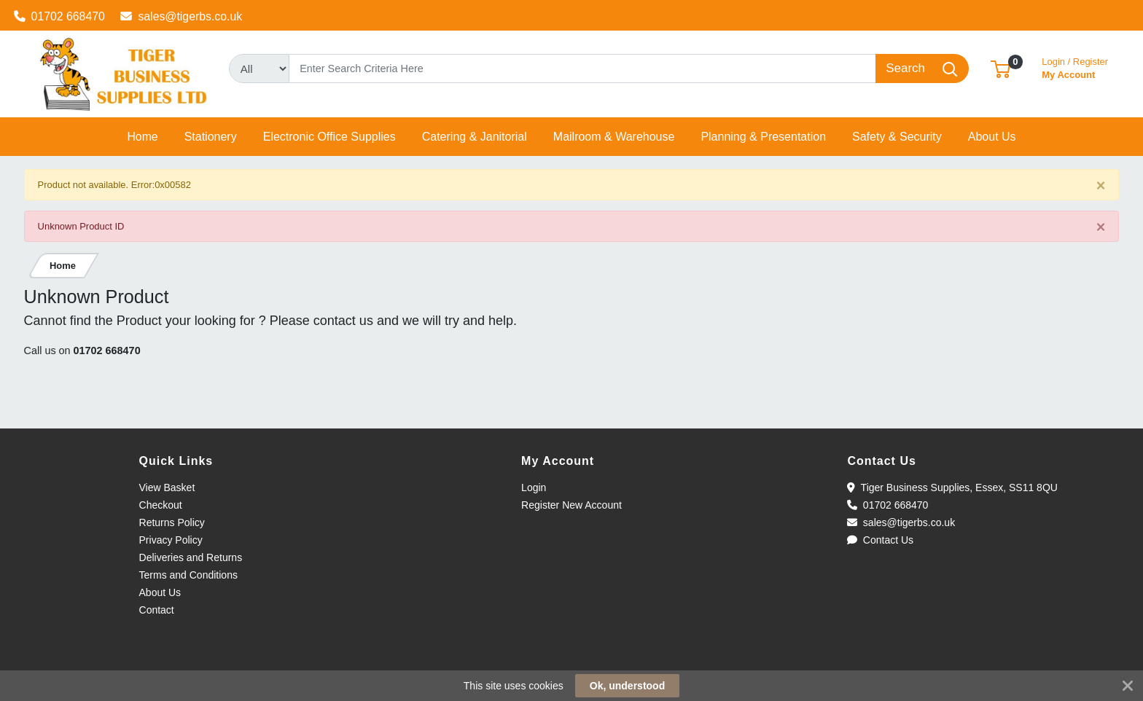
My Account (1075, 66)
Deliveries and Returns (191, 557)
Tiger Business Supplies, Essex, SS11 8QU (952, 487)
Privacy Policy (171, 540)
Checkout (160, 505)
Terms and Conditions (188, 575)
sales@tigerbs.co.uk (181, 16)
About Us (160, 592)
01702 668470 (59, 16)
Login (533, 487)
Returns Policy (172, 522)
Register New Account (571, 505)
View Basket (167, 487)
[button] (1000, 68)
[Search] (582, 68)
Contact (156, 610)
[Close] (1101, 185)
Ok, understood (627, 686)
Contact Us (880, 540)
